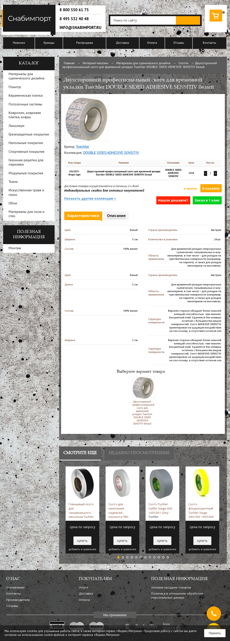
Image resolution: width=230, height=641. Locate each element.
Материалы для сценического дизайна (143, 63)
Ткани (13, 182)
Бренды (49, 43)
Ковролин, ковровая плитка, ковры (25, 115)
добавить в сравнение (82, 549)
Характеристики (83, 215)
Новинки (19, 43)
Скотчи (183, 63)
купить (82, 540)
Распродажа (84, 43)
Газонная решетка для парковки (26, 162)
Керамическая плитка (26, 95)
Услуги (83, 587)
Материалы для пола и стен (26, 214)
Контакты (209, 43)
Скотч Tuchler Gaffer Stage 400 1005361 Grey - (160, 510)
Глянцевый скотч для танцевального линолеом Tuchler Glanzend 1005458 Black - (82, 510)
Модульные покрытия (26, 173)
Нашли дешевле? (173, 200)
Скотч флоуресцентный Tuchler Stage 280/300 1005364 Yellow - (201, 510)
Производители (18, 600)
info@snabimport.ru (80, 27)
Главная (69, 63)
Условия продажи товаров (171, 587)
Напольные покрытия (26, 143)
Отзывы (178, 43)
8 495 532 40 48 (74, 18)
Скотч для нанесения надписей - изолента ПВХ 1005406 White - (119, 510)
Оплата (152, 43)
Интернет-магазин (95, 63)
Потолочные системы (25, 104)
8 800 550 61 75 (74, 9)
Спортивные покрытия (26, 151)
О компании (15, 587)
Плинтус (15, 87)
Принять (215, 633)
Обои (13, 203)
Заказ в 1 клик (207, 200)
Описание (116, 215)
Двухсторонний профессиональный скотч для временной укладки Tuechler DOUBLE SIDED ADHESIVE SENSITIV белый (142, 401)
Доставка (122, 43)
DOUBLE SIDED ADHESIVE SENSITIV (111, 153)
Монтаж (15, 248)
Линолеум (16, 126)
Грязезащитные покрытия (29, 134)
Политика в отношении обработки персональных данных (177, 595)
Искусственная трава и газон (26, 192)
